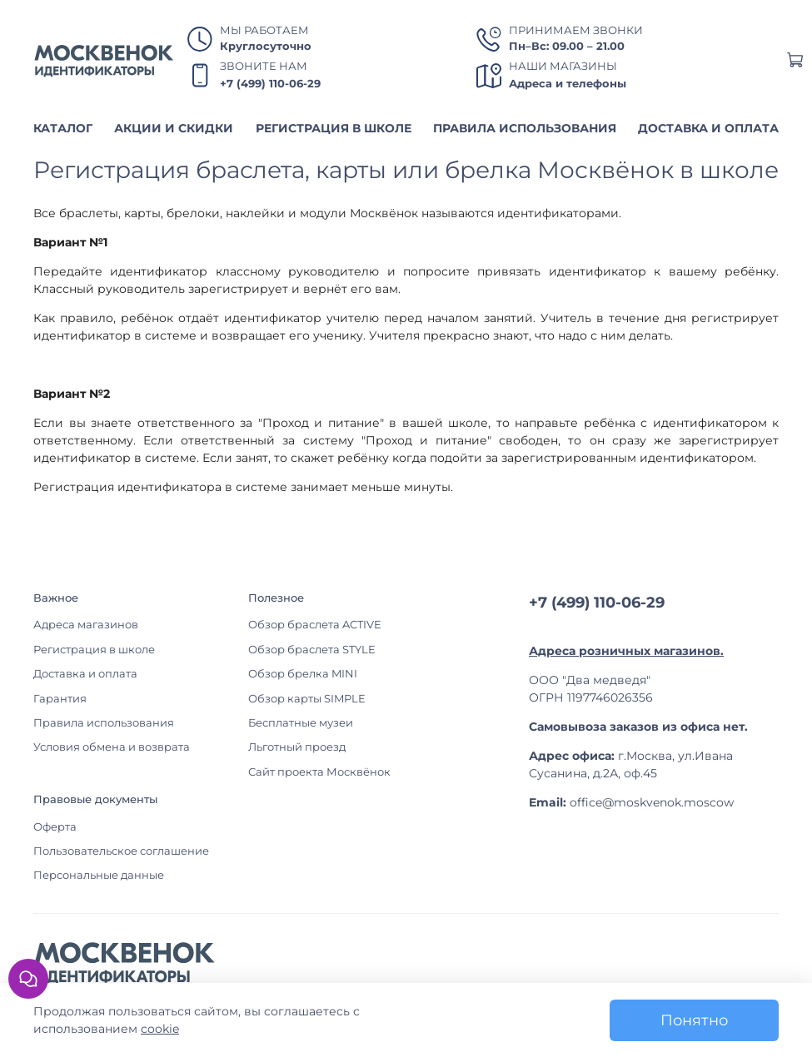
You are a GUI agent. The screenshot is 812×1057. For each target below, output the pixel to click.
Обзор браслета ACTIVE (314, 624)
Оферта (55, 827)
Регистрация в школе (94, 649)
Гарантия (60, 698)
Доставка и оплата (85, 673)
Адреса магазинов (85, 624)
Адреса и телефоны (567, 83)
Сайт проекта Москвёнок (319, 772)
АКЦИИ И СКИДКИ (173, 128)
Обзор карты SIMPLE (307, 698)
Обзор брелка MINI (302, 673)
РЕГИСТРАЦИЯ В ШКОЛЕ (333, 128)
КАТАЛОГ (62, 128)
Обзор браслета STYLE (312, 649)
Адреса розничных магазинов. (626, 650)
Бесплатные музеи (300, 723)
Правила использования (103, 723)
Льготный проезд (297, 747)
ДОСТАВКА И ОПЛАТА (708, 128)
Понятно (694, 1020)
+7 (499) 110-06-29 (270, 83)
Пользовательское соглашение (121, 851)
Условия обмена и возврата (111, 747)
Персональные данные (98, 875)
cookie (160, 1028)
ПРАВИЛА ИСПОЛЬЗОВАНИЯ (524, 128)
